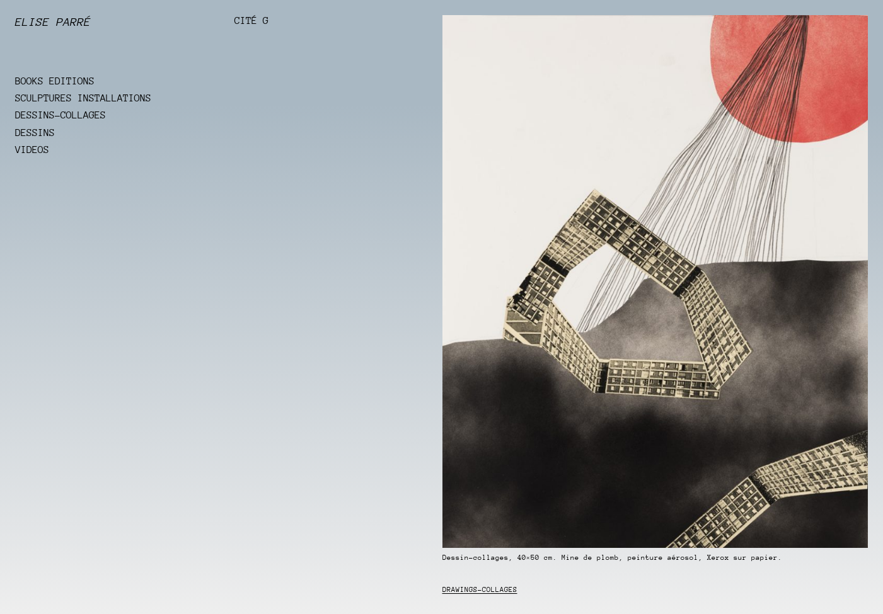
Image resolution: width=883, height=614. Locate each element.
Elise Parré (53, 22)
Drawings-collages (479, 590)
